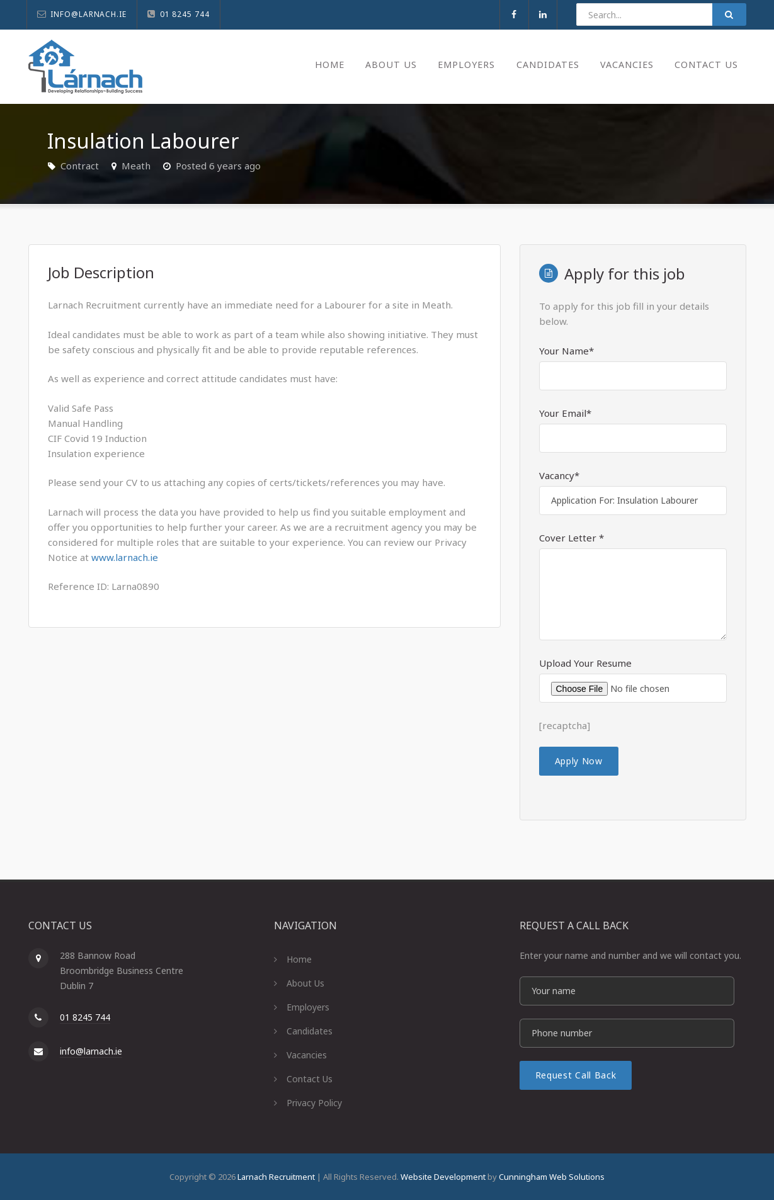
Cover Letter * (571, 537)
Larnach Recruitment (276, 1176)
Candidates (539, 65)
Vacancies (623, 65)
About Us (375, 65)
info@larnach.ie (91, 1051)
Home (312, 65)
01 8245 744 (85, 1017)
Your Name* (566, 350)
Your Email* (565, 413)
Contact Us (705, 65)
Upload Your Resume (585, 663)
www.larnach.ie (124, 557)
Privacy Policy (314, 1103)
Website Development (443, 1176)
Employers (454, 65)
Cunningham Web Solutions (552, 1176)
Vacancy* (559, 475)
